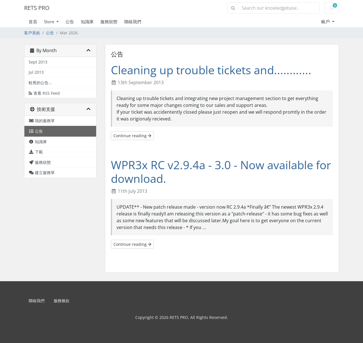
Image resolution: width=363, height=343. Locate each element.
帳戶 (326, 21)
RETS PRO (37, 8)
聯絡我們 (132, 21)
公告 (70, 21)
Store (49, 21)
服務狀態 (108, 21)
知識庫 (87, 21)
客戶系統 (32, 32)
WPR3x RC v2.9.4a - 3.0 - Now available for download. (221, 171)
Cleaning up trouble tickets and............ (211, 70)
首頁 (33, 21)
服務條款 (61, 300)
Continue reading (132, 135)
